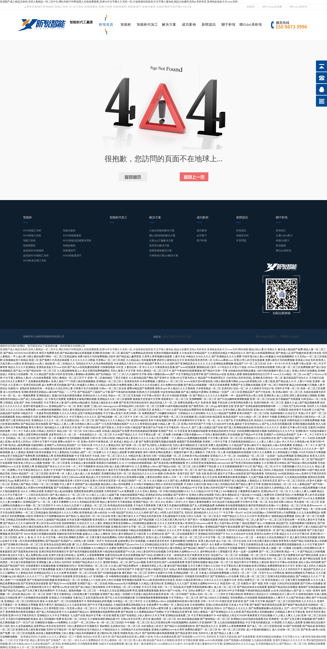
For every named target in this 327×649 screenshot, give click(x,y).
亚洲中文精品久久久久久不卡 (289, 640)
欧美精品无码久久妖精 (33, 636)
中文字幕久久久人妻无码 (296, 636)
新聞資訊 (209, 24)
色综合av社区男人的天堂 (96, 636)
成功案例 (189, 24)
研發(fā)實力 (282, 240)
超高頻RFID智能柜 (33, 250)
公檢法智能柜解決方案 (161, 230)
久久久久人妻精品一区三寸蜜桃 (64, 636)
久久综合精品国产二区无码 (45, 643)
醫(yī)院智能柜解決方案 (162, 235)
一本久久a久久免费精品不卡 (87, 640)
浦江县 (128, 643)
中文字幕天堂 (21, 640)
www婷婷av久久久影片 (169, 643)
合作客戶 (202, 235)
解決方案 (169, 24)
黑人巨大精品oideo (19, 643)
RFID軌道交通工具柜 (34, 260)
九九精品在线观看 (262, 640)
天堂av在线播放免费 (165, 636)
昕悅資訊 (241, 230)
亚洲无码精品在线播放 (268, 636)
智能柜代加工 (147, 24)
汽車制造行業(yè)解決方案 (163, 255)
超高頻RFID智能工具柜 (36, 255)
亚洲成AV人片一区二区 (21, 647)
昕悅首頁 (106, 24)
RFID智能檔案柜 (72, 235)
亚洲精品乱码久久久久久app (238, 643)
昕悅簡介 (281, 230)
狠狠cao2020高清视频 (211, 640)
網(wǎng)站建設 (270, 336)
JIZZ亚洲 (189, 643)
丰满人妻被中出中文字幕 (208, 643)
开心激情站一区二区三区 (118, 640)
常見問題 (241, 240)
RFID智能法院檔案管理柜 (77, 240)
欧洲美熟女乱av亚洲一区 (49, 647)
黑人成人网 (139, 640)
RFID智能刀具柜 (32, 235)
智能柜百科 (242, 235)
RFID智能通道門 (72, 255)
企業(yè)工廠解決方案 (161, 240)
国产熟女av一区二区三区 (293, 643)
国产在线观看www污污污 (191, 636)
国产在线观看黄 (246, 636)
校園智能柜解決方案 (160, 250)
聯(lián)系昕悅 (298, 6)
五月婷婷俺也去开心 (267, 643)
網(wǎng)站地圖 (272, 6)
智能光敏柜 (69, 230)
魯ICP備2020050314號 (175, 336)
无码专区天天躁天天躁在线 (221, 636)
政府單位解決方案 (159, 245)
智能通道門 (69, 250)
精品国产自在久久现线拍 (160, 640)
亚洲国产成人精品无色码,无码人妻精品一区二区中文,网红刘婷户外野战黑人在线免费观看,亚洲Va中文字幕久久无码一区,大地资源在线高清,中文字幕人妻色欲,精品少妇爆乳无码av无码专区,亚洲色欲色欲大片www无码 (119, 1)
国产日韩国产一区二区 (58, 640)
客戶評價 (202, 240)
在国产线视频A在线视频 (237, 640)
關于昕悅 (228, 24)
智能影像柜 (69, 245)
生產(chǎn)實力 (284, 235)
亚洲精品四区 (69, 643)
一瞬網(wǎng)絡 (290, 336)
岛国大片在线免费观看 (111, 643)
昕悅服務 (281, 245)
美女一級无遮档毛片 (145, 643)
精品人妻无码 (37, 640)
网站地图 (243, 349)
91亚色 (149, 636)
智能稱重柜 (29, 245)
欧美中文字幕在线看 (186, 640)
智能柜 (251, 6)
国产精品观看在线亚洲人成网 (128, 636)
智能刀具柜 (29, 240)
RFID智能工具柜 (32, 230)
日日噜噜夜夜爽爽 (88, 643)
